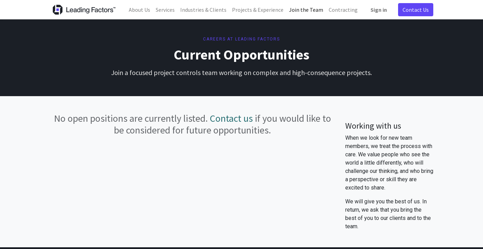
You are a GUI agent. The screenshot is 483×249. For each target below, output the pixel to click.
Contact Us (416, 9)
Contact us (231, 118)
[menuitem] (139, 10)
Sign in (378, 9)
